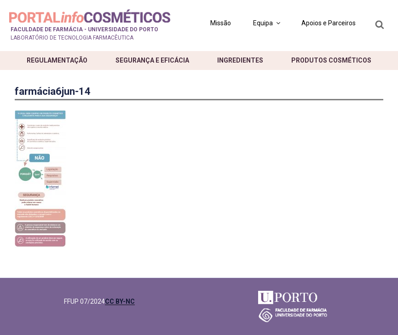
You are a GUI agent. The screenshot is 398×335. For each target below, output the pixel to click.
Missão (220, 23)
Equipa (267, 23)
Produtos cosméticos (331, 60)
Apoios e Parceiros (328, 23)
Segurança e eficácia (152, 60)
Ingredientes (240, 60)
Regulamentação (57, 60)
